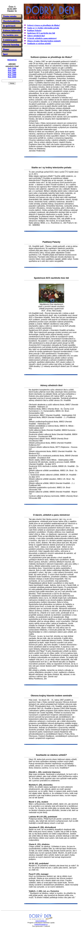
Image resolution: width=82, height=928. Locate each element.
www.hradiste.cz (41, 921)
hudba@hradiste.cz (41, 924)
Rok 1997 (12, 71)
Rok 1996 (12, 68)
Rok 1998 (12, 73)
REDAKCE (12, 60)
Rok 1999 (12, 75)
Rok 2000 (12, 77)
